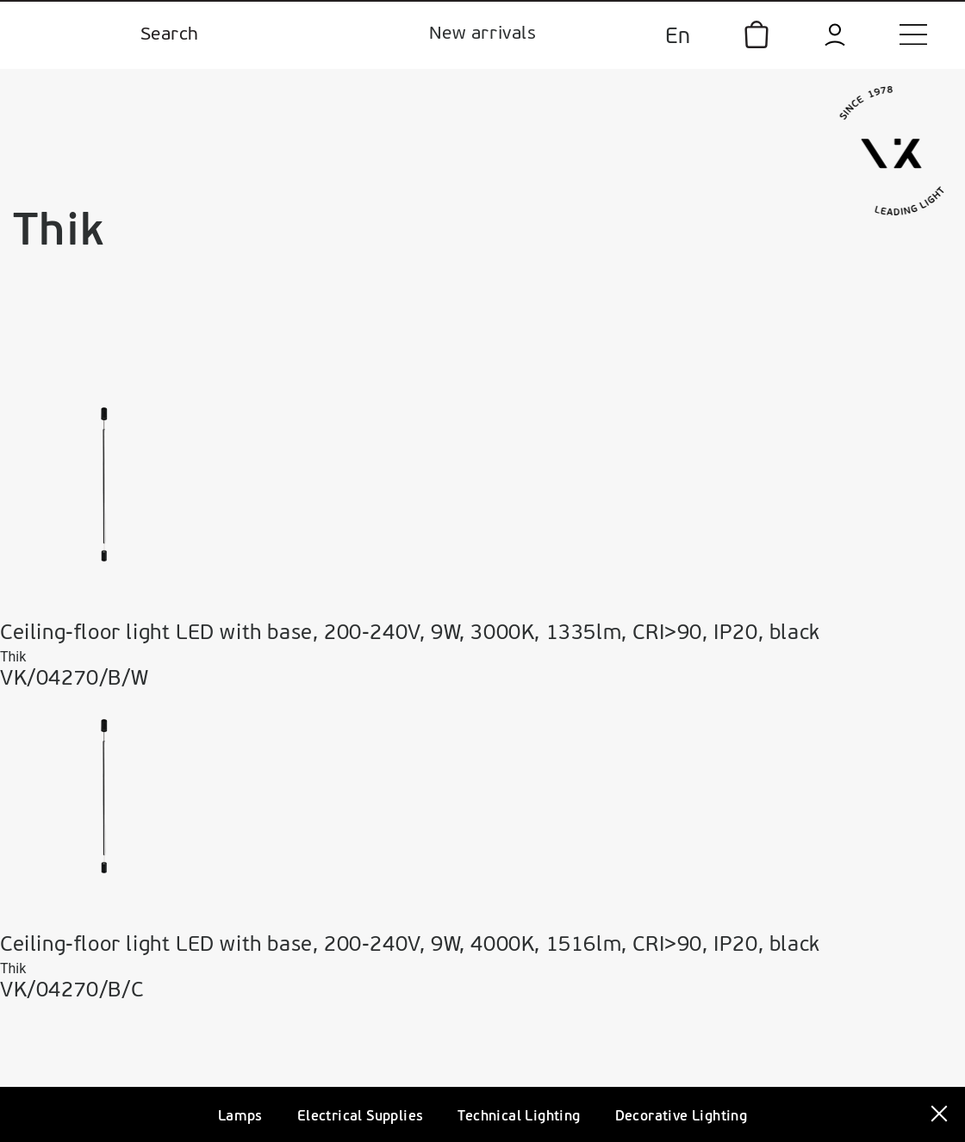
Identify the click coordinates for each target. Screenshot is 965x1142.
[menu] (913, 34)
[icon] (756, 34)
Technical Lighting (519, 1117)
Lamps (240, 1117)
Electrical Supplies (360, 1117)
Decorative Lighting (681, 1117)
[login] (834, 35)
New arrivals (482, 34)
